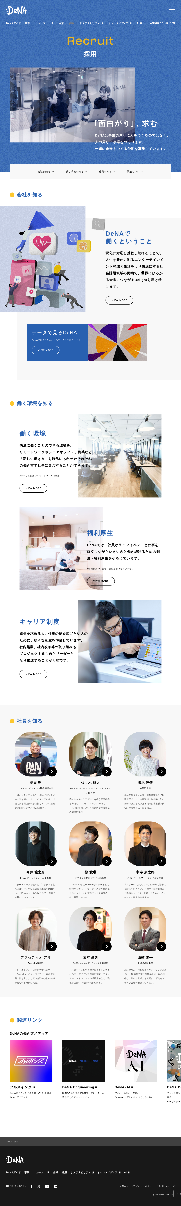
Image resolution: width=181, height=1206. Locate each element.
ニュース (40, 23)
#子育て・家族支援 (108, 569)
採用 (71, 23)
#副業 (56, 476)
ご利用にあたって (166, 1186)
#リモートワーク (44, 476)
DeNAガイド (13, 23)
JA (167, 23)
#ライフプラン (126, 569)
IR (52, 23)
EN (173, 23)
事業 (27, 23)
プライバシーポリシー (142, 1186)
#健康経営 (92, 569)
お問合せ (124, 1186)
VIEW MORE (119, 300)
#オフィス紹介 (27, 476)
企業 (61, 23)
